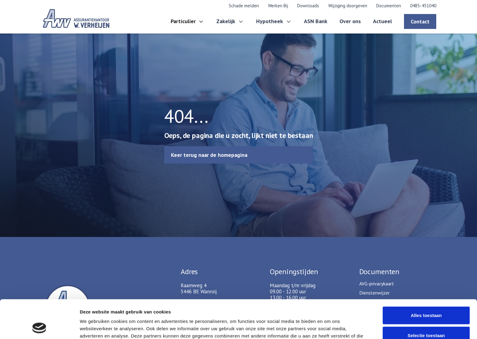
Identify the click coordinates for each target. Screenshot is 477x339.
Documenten (388, 6)
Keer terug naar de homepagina (209, 154)
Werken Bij (278, 6)
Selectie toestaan (426, 299)
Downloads (308, 6)
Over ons (350, 21)
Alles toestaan (426, 279)
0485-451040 (423, 6)
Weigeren (426, 319)
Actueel (382, 21)
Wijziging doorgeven (347, 6)
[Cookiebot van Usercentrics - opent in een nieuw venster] (39, 327)
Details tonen (328, 327)
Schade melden (244, 6)
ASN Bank (315, 21)
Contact (420, 21)
